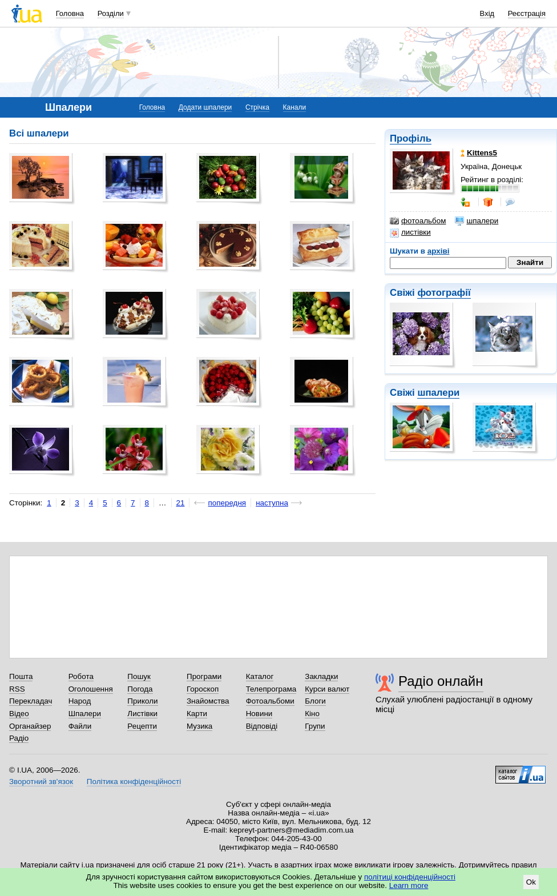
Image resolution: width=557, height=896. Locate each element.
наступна (272, 503)
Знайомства (208, 701)
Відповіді (262, 726)
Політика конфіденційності (134, 781)
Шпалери (84, 713)
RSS (17, 689)
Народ (79, 701)
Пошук (139, 676)
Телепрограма (271, 689)
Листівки (142, 713)
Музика (199, 726)
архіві (438, 251)
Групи (315, 726)
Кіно (312, 713)
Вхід (487, 13)
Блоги (315, 701)
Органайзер (30, 726)
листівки (410, 232)
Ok (531, 882)
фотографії (443, 292)
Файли (80, 726)
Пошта (21, 676)
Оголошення (90, 689)
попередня (227, 503)
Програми (204, 676)
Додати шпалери (205, 107)
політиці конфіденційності (409, 877)
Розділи (111, 13)
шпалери (476, 221)
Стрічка (257, 107)
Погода (139, 689)
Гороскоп (203, 689)
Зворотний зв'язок (41, 781)
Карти (197, 713)
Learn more (409, 885)
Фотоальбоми (270, 701)
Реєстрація (527, 13)
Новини (259, 713)
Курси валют (327, 689)
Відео (19, 713)
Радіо (19, 738)
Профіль (410, 138)
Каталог (260, 676)
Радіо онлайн (440, 681)
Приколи (142, 701)
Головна (70, 13)
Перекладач (30, 701)
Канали (294, 107)
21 (180, 503)
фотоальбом (418, 221)
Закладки (321, 676)
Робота (81, 676)
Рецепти (142, 726)
